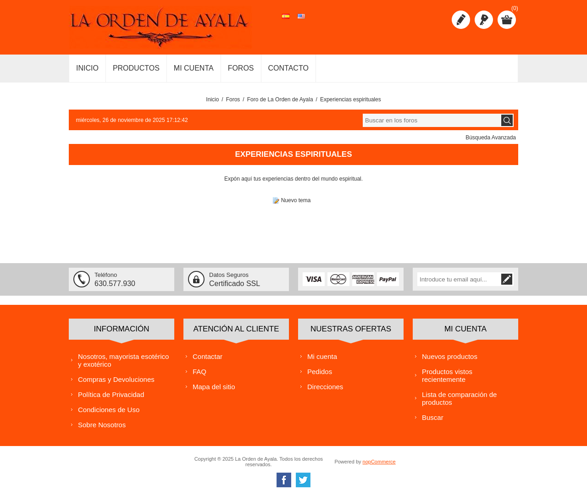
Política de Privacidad (111, 394)
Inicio (212, 99)
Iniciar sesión (484, 20)
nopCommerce (379, 461)
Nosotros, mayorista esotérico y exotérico (123, 360)
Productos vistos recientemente (447, 375)
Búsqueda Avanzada (490, 137)
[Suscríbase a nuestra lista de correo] (458, 279)
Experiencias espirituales (350, 99)
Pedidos (319, 371)
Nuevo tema (296, 200)
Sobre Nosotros (102, 424)
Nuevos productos (449, 356)
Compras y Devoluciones (116, 379)
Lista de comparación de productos (459, 398)
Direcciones (325, 386)
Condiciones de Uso (108, 409)
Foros (233, 99)
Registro (461, 20)
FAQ (199, 371)
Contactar (207, 356)
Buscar (432, 417)
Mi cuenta (322, 356)
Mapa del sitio (214, 386)
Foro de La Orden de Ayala (280, 99)
